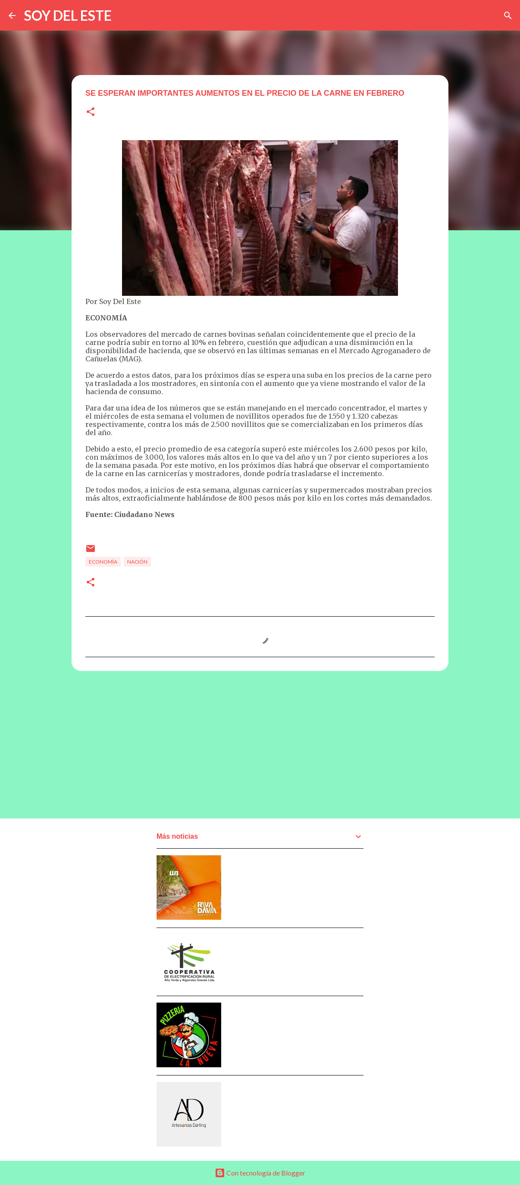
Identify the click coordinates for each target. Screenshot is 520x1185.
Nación (137, 561)
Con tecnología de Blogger (260, 1173)
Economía (103, 561)
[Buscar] (508, 15)
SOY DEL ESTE (68, 15)
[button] (90, 112)
